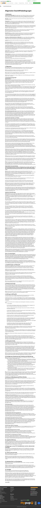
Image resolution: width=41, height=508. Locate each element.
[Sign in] (34, 1)
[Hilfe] (29, 1)
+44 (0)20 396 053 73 (34, 492)
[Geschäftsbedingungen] (7, 6)
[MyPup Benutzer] (36, 3)
